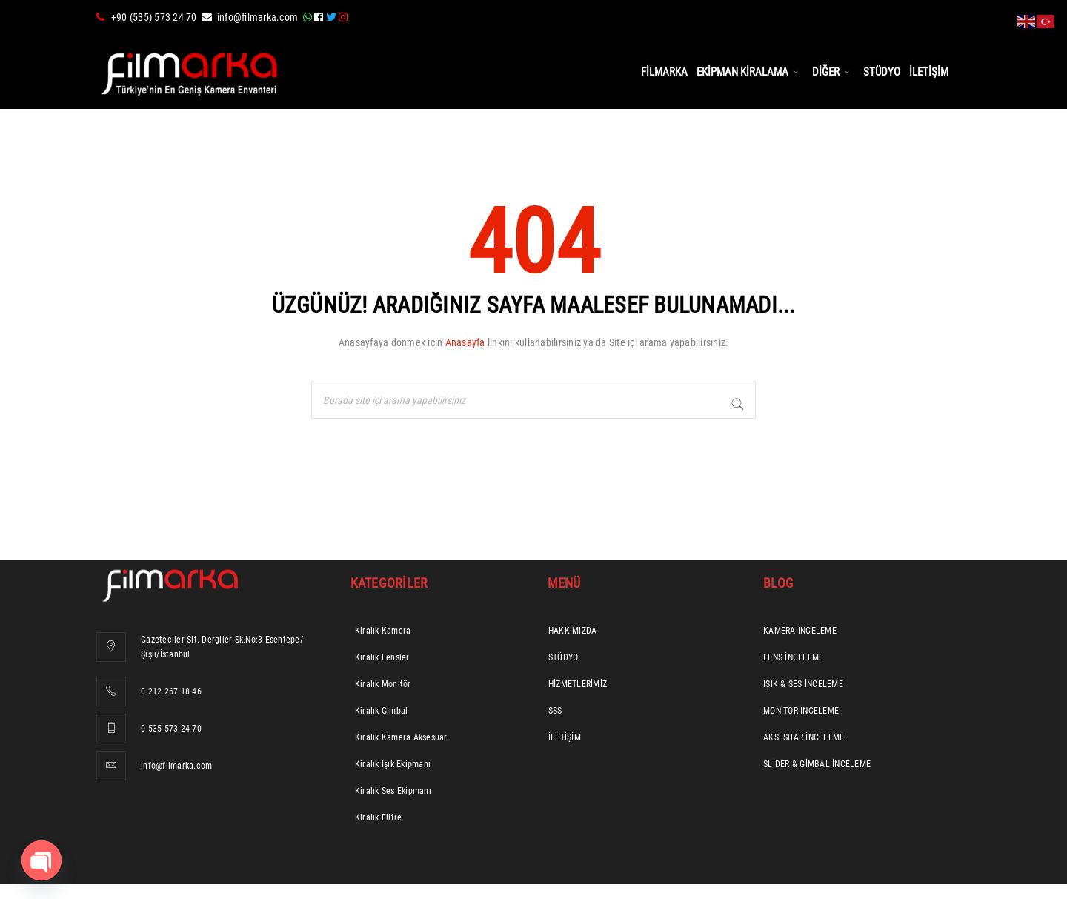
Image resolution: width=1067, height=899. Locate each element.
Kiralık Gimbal (381, 711)
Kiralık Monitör (383, 684)
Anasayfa (465, 342)
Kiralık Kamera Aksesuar (401, 737)
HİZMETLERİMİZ (577, 684)
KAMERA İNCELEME (800, 631)
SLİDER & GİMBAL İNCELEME (817, 764)
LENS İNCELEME (793, 657)
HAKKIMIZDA (572, 631)
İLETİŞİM (564, 737)
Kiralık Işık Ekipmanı (393, 764)
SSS (555, 711)
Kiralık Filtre (378, 817)
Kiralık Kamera (383, 631)
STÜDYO (563, 657)
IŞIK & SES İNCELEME (803, 684)
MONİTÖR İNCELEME (801, 711)
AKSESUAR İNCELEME (803, 737)
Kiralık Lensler (382, 657)
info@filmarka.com (257, 17)
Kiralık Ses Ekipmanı (393, 791)
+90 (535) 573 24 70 (154, 17)
